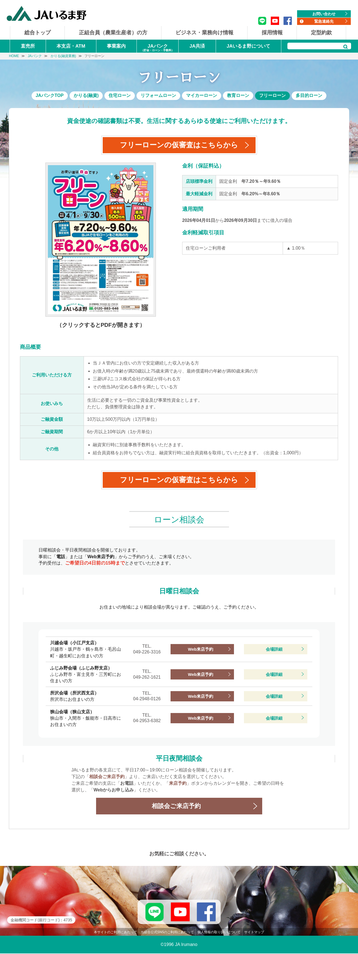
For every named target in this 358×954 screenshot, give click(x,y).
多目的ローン (309, 95)
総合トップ (37, 32)
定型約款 (321, 32)
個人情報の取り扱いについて (219, 933)
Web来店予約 (200, 649)
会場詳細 (274, 649)
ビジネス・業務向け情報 (204, 32)
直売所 (28, 46)
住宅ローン (120, 95)
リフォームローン (158, 95)
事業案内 (116, 46)
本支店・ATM (70, 46)
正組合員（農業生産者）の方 (113, 32)
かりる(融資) (86, 95)
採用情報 (272, 32)
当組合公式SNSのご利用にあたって (167, 933)
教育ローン (238, 95)
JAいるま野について (249, 46)
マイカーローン (201, 95)
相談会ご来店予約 (176, 805)
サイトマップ (254, 933)
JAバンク (157, 48)
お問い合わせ (324, 14)
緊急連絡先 (324, 21)
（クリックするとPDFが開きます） (100, 325)
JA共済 (197, 46)
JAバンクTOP (50, 95)
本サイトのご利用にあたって (115, 933)
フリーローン (272, 95)
